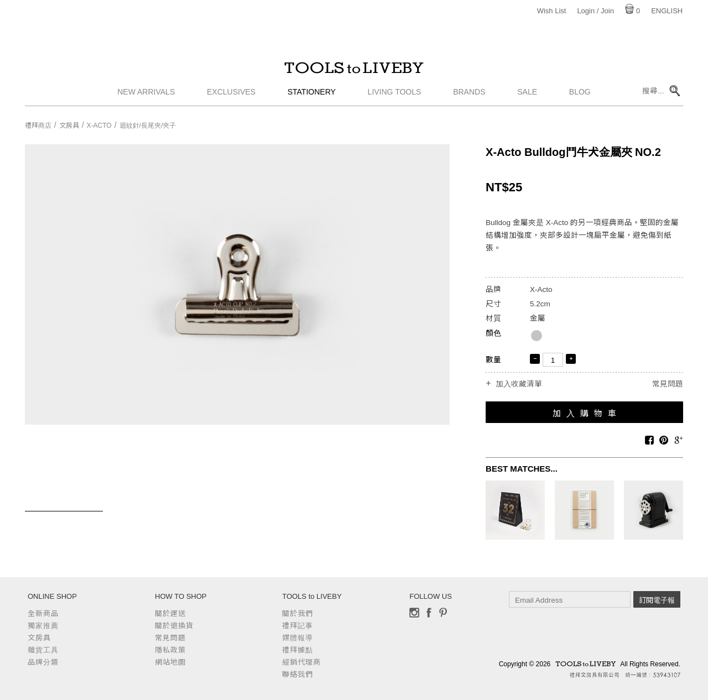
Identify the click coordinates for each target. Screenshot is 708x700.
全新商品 (43, 613)
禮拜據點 (297, 650)
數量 (493, 360)
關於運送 (170, 613)
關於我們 (297, 613)
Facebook (429, 613)
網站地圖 (170, 662)
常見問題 (667, 384)
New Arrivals (146, 96)
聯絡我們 (297, 674)
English (667, 11)
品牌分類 (43, 662)
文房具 (69, 125)
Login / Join (595, 11)
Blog (580, 96)
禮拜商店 (38, 125)
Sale (527, 96)
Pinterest (443, 613)
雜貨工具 (43, 650)
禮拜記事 (297, 625)
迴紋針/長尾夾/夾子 (147, 125)
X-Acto (99, 125)
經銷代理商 (301, 662)
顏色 (493, 333)
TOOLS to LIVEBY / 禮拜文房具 (354, 70)
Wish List (551, 11)
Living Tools (394, 96)
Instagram (414, 613)
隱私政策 (170, 650)
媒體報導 (297, 638)
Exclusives (231, 96)
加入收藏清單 (519, 384)
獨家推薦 (43, 625)
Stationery (312, 96)
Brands (469, 96)
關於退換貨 (174, 625)
